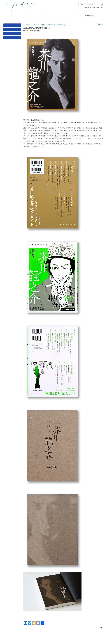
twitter (79, 15)
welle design (20, 7)
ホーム (7, 15)
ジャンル (12, 30)
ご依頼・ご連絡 (70, 15)
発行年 (12, 38)
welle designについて (53, 15)
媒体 (12, 25)
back (100, 24)
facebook (82, 15)
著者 (12, 34)
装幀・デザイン (18, 15)
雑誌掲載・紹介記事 (34, 15)
